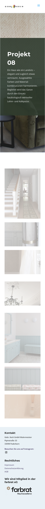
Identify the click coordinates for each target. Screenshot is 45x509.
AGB (6, 471)
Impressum (9, 465)
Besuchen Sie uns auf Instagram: (19, 449)
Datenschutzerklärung (14, 468)
